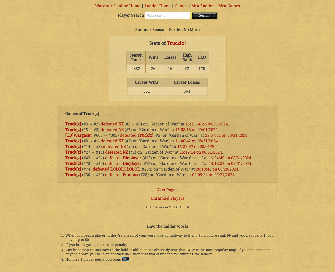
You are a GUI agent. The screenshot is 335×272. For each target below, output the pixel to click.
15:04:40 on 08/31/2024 (230, 158)
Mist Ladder (202, 6)
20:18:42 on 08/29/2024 (217, 169)
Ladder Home (158, 6)
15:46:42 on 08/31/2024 (196, 141)
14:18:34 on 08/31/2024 (230, 163)
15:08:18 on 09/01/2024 (196, 129)
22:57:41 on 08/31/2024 (226, 135)
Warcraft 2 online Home (117, 6)
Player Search (131, 15)
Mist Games (229, 6)
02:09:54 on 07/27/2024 (213, 175)
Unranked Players (167, 198)
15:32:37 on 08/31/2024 (198, 146)
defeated (109, 124)
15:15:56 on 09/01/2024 (207, 124)
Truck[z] (176, 43)
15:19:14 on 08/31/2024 (201, 152)
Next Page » (167, 190)
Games (181, 6)
